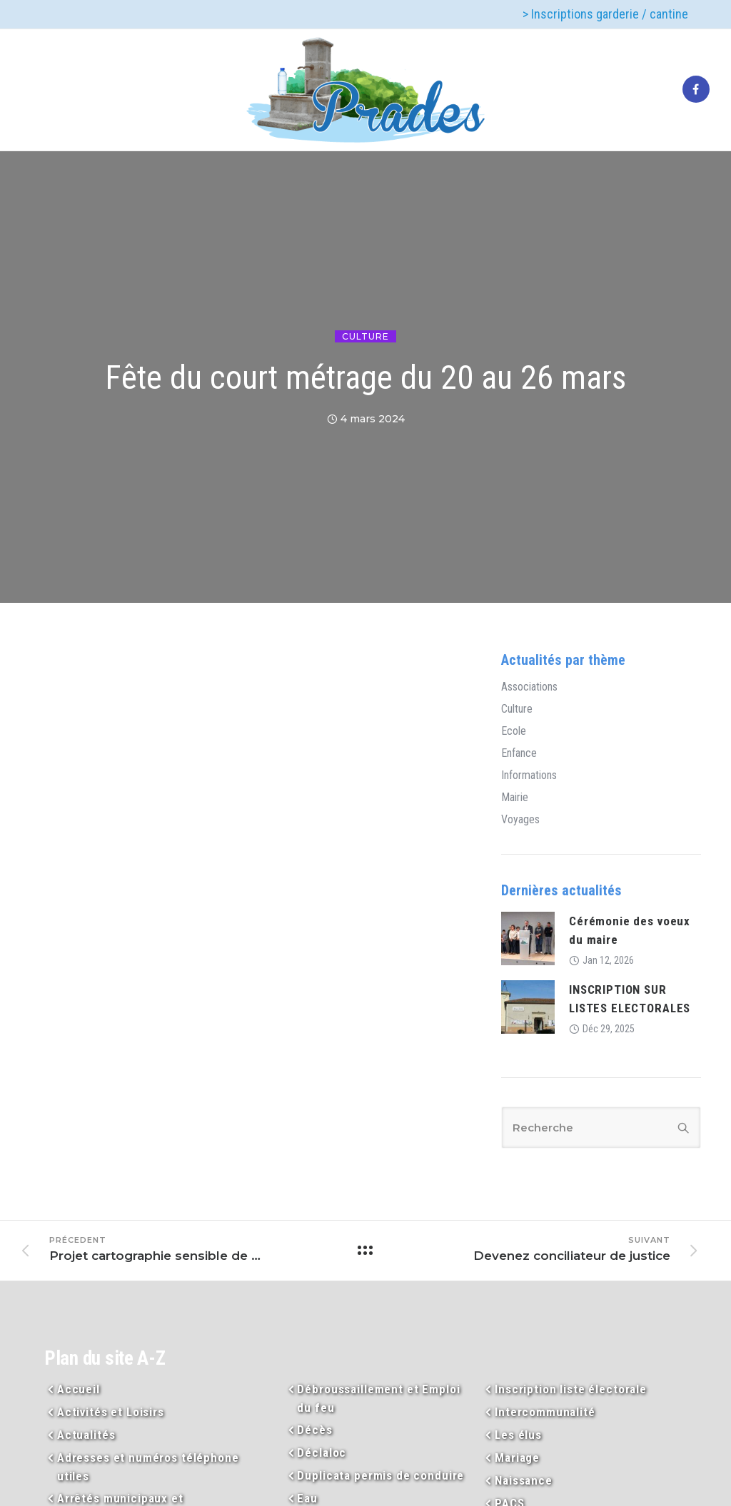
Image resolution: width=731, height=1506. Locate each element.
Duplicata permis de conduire (380, 1475)
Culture (365, 336)
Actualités (86, 1435)
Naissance (524, 1480)
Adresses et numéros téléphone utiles (148, 1466)
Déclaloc (321, 1452)
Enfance (519, 753)
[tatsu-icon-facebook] (696, 90)
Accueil (78, 1389)
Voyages (520, 819)
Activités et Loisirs (110, 1412)
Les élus (518, 1435)
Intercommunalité (545, 1412)
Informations (529, 775)
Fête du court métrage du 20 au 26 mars (365, 377)
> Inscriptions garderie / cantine (605, 13)
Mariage (517, 1457)
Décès (314, 1430)
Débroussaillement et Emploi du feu (378, 1398)
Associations (529, 687)
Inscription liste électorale (571, 1389)
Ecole (513, 731)
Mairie (514, 797)
